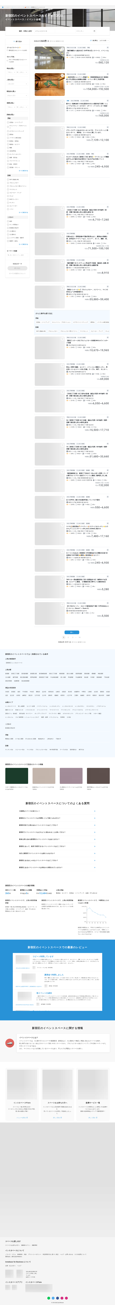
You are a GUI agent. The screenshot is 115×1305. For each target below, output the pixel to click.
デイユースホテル (77, 710)
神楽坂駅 (100, 673)
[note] (66, 1298)
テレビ (107, 331)
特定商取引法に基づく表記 (51, 1254)
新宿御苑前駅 (43, 673)
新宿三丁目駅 (15, 673)
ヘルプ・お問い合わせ (66, 1254)
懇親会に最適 (9, 739)
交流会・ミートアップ (42, 322)
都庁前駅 (15, 677)
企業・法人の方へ (10, 1265)
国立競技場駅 (24, 677)
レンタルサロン (79, 706)
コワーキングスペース (91, 710)
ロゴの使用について (80, 1254)
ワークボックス (65, 710)
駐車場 (63, 717)
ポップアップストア (41, 713)
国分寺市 (101, 695)
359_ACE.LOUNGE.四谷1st (22, 968)
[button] (57, 812)
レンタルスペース (10, 706)
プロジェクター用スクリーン (68, 331)
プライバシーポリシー (34, 1254)
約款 (25, 1254)
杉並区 (108, 691)
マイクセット (84, 331)
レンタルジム (9, 717)
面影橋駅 (99, 677)
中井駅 (92, 677)
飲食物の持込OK (10, 728)
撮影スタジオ (9, 710)
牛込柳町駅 (79, 677)
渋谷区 (7, 691)
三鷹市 (76, 695)
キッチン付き (9, 749)
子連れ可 (58, 739)
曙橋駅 (94, 673)
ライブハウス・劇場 (55, 713)
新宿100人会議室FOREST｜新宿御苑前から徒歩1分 (29, 986)
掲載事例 (34, 1245)
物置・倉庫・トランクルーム (49, 717)
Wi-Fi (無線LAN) (41, 331)
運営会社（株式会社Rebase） (14, 1256)
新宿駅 (7, 673)
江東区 (90, 691)
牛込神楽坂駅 (54, 677)
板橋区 (82, 695)
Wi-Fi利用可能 (54, 749)
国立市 (31, 695)
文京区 (96, 691)
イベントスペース (18, 7)
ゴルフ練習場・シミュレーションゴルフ (27, 717)
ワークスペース (54, 710)
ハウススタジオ (30, 710)
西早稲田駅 (33, 677)
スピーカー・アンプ (97, 331)
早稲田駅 (70, 677)
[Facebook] (57, 1298)
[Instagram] (61, 1298)
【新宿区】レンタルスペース (13, 662)
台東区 (58, 691)
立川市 (44, 695)
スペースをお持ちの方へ (12, 1245)
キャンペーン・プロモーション (61, 322)
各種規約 (20, 1254)
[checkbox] (8, 122)
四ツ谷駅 (63, 677)
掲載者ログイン (25, 1245)
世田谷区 (51, 691)
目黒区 (64, 691)
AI (107, 47)
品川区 (44, 691)
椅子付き (81, 749)
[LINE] (48, 1298)
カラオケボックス (68, 713)
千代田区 (25, 691)
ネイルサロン (90, 706)
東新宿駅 (62, 673)
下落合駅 (106, 677)
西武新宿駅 (25, 673)
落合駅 (86, 677)
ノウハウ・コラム (10, 1254)
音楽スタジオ (19, 710)
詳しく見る (57, 1117)
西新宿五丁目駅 (43, 677)
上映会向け (50, 739)
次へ (71, 632)
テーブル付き (64, 749)
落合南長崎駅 (25, 681)
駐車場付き (73, 749)
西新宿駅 (87, 673)
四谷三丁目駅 (53, 673)
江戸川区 (37, 695)
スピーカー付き (20, 749)
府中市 (89, 695)
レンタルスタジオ (67, 706)
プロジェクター (53, 331)
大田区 (18, 695)
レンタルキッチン (55, 706)
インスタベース (7, 7)
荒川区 (70, 691)
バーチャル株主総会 (103, 322)
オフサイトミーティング (80, 322)
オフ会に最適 (19, 739)
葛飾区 (56, 695)
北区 (6, 695)
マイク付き (30, 749)
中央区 (32, 691)
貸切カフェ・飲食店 (11, 713)
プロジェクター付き (41, 749)
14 (79, 637)
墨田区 (102, 691)
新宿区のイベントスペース (38, 7)
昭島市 (95, 695)
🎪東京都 (27, 7)
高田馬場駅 (79, 673)
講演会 (93, 322)
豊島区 (38, 691)
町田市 (63, 695)
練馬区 (24, 695)
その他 (69, 717)
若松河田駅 (8, 681)
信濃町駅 (16, 681)
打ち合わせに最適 (30, 739)
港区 (19, 691)
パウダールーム (101, 706)
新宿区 (13, 691)
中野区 (84, 691)
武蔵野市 (77, 691)
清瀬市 (108, 695)
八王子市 (69, 695)
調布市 (50, 695)
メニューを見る (22, 1117)
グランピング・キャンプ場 (83, 713)
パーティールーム (42, 706)
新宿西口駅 (33, 673)
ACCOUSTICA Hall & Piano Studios (25, 1004)
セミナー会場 (31, 706)
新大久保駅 (70, 673)
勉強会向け (41, 739)
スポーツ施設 (97, 713)
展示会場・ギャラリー (25, 713)
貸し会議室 (21, 706)
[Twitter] (53, 1298)
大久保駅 (8, 677)
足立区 (12, 695)
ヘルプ (19, 1265)
